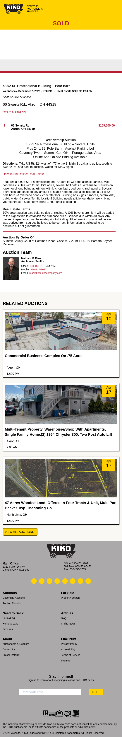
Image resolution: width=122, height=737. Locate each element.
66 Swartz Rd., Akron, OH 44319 (29, 104)
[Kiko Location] (49, 581)
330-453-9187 (38, 266)
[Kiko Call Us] (34, 581)
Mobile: (25, 269)
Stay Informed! (61, 676)
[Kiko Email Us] (41, 581)
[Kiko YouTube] (80, 581)
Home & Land (10, 623)
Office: (25, 266)
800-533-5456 (83, 566)
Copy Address (14, 112)
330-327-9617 (38, 269)
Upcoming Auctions (14, 597)
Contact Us (9, 649)
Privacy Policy (69, 643)
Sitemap (66, 660)
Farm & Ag (9, 618)
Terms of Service (70, 655)
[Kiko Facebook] (57, 581)
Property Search (70, 597)
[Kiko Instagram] (88, 581)
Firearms (8, 629)
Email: (24, 273)
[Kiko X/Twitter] (72, 581)
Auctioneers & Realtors (16, 643)
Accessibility (68, 649)
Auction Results (11, 603)
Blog (63, 618)
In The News (68, 623)
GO (95, 692)
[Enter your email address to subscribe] (50, 692)
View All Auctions (19, 531)
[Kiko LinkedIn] (65, 581)
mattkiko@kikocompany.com (45, 273)
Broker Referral (11, 655)
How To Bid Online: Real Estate (23, 173)
